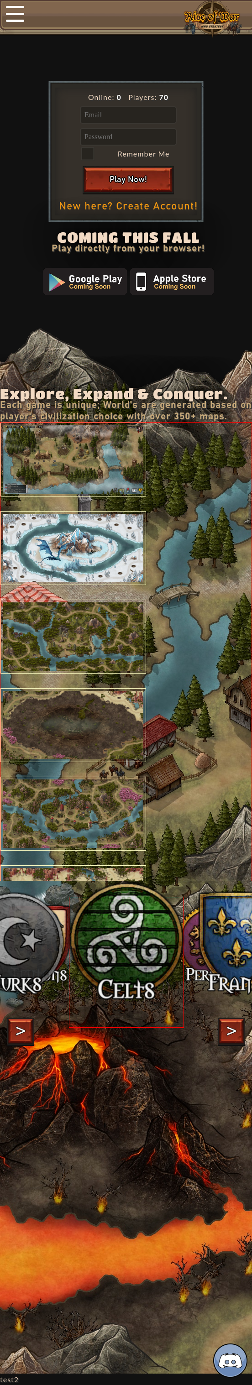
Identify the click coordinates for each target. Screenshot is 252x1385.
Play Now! (128, 180)
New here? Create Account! (128, 206)
